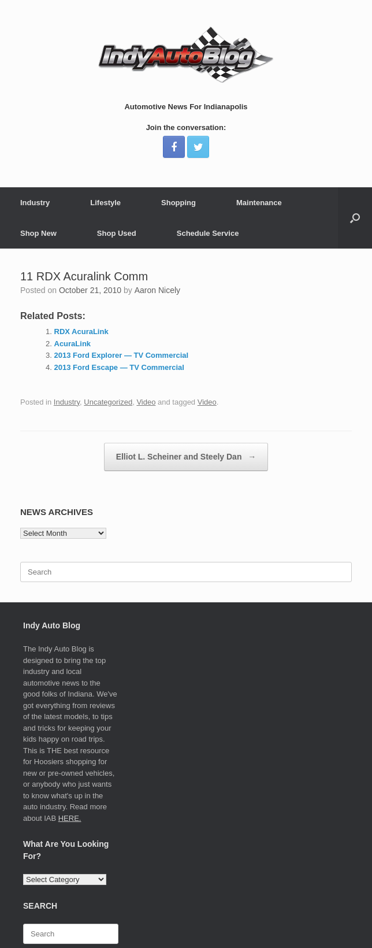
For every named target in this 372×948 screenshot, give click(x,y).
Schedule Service (208, 233)
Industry (35, 202)
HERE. (69, 818)
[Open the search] (355, 218)
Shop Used (116, 233)
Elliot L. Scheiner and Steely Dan (186, 457)
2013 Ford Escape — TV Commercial (119, 367)
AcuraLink (72, 343)
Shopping (178, 202)
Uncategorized (108, 402)
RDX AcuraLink (81, 331)
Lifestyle (105, 202)
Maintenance (259, 202)
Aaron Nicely (157, 290)
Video (145, 402)
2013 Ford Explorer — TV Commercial (121, 355)
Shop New (38, 233)
